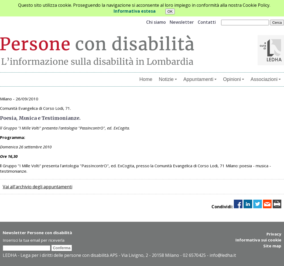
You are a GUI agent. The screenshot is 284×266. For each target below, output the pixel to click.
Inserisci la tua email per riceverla (33, 240)
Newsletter (182, 22)
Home (145, 79)
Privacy (273, 234)
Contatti (207, 22)
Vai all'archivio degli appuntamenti (37, 187)
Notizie (168, 79)
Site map (272, 245)
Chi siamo (156, 22)
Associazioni (266, 79)
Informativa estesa (135, 11)
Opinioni (233, 79)
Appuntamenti (200, 79)
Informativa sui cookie (258, 240)
